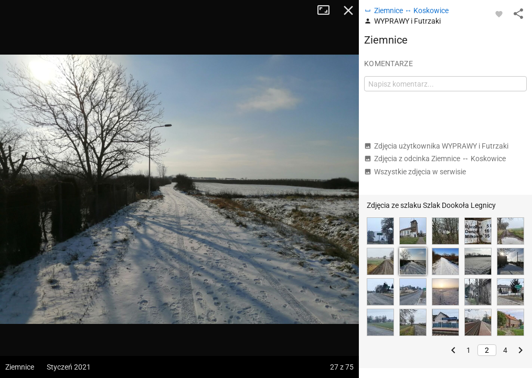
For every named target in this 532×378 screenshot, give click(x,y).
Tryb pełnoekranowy (327, 10)
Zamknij (348, 10)
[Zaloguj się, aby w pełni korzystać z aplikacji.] (499, 13)
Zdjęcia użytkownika (436, 146)
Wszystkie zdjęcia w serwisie (415, 171)
